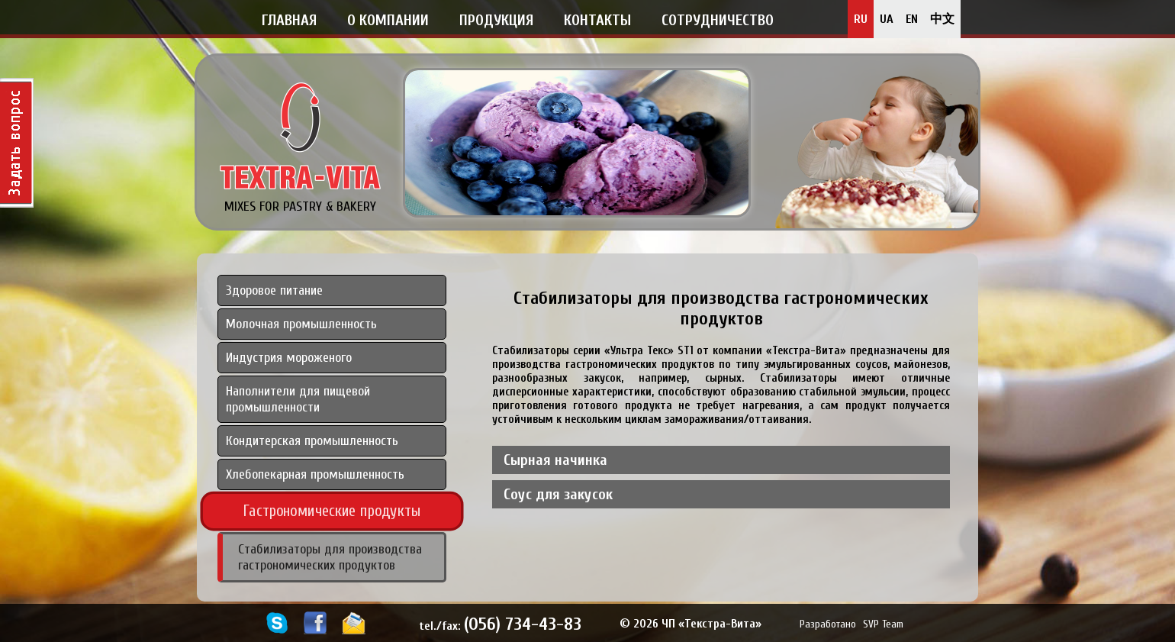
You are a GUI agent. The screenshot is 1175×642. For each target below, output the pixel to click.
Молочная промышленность (301, 324)
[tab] (331, 428)
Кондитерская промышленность (312, 441)
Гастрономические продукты (331, 511)
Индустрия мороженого (289, 358)
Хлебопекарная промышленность (315, 474)
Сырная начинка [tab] (555, 460)
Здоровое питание (274, 290)
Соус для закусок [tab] (558, 494)
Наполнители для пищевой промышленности (298, 399)
